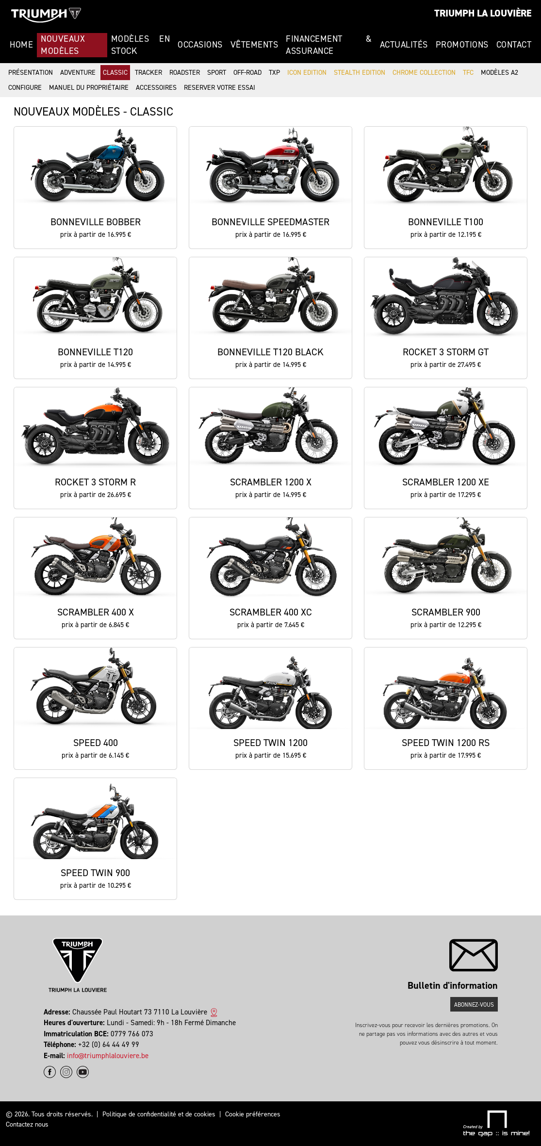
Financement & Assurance (329, 45)
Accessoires (156, 87)
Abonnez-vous (474, 1005)
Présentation (30, 72)
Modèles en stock (140, 45)
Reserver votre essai (219, 87)
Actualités (404, 44)
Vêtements (254, 44)
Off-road (247, 72)
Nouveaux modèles (63, 45)
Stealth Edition (359, 72)
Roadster (184, 72)
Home (21, 44)
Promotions (462, 44)
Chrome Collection (424, 72)
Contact (514, 44)
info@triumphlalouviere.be (107, 1056)
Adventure (78, 72)
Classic (115, 72)
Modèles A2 (499, 72)
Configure (25, 87)
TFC (468, 72)
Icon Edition (307, 72)
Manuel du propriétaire (89, 87)
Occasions (200, 44)
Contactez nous (27, 1124)
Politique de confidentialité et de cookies (158, 1114)
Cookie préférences (252, 1114)
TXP (274, 72)
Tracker (148, 72)
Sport (216, 72)
